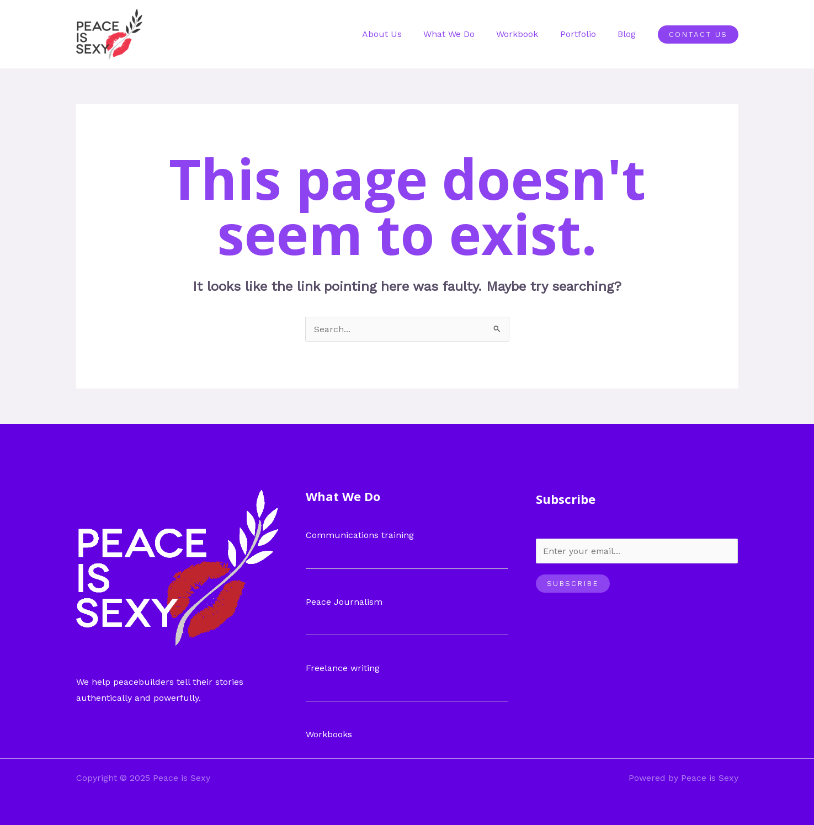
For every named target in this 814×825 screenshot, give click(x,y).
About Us (400, 34)
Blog (629, 34)
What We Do (463, 34)
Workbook (528, 34)
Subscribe (573, 583)
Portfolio (584, 34)
